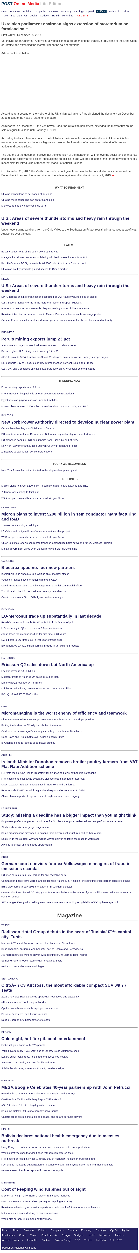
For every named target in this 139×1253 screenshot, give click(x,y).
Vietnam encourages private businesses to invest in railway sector (39, 345)
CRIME (5, 857)
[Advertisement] (27, 76)
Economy (66, 11)
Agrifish (100, 11)
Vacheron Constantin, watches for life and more (28, 1062)
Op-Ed (90, 11)
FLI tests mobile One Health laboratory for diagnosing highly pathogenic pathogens (48, 773)
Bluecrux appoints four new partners (38, 567)
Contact (45, 1240)
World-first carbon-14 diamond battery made (26, 1219)
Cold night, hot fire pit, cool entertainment (43, 1038)
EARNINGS (8, 658)
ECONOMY (8, 609)
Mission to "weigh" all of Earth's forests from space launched (35, 1195)
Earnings (79, 11)
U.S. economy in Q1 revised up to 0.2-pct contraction (31, 628)
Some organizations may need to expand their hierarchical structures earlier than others (51, 833)
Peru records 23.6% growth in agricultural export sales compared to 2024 (43, 790)
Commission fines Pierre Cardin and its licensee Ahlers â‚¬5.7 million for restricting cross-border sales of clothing (65, 880)
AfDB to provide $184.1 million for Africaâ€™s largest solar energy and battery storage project (55, 357)
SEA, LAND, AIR (10, 978)
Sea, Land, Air (19, 15)
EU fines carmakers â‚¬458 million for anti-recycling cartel (34, 875)
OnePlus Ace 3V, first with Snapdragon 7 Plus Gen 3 (31, 1099)
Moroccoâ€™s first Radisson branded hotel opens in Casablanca (38, 943)
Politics (27, 11)
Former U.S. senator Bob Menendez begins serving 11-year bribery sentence (45, 308)
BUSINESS (7, 332)
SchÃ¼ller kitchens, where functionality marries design (32, 1068)
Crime (126, 11)
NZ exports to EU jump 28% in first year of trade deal (31, 639)
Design (34, 15)
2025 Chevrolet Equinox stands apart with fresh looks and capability (40, 996)
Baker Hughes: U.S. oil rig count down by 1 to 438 (29, 351)
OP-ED (5, 706)
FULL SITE (116, 1240)
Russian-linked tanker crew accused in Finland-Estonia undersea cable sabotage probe (51, 314)
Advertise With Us (12, 1240)
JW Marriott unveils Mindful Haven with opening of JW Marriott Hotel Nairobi (44, 954)
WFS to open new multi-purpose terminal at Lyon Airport (33, 498)
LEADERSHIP (9, 808)
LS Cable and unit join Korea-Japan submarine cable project (35, 531)
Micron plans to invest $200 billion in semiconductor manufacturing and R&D (44, 406)
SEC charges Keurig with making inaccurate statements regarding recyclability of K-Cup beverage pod (59, 902)
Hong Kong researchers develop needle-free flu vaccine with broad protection (45, 1147)
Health (56, 15)
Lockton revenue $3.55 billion (18, 671)
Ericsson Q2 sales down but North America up (47, 664)
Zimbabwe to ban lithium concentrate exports (27, 451)
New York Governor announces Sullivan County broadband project (39, 445)
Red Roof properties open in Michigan (23, 966)
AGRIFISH (7, 755)
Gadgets (45, 15)
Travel (4, 15)
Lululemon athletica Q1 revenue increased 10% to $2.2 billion (36, 688)
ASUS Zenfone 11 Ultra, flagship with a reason (28, 1105)
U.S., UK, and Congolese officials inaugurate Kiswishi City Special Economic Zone (48, 368)
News (4, 11)
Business (15, 11)
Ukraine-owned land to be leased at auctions (26, 194)
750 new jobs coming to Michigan (20, 492)
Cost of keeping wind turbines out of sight (43, 1189)
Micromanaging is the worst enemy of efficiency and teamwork (64, 713)
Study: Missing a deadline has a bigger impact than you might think (68, 815)
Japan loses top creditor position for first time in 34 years (33, 634)
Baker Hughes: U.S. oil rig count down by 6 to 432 (29, 251)
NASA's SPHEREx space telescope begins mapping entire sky (37, 1201)
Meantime (67, 15)
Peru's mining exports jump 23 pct (35, 339)
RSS (77, 1240)
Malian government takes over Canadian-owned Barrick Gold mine (39, 548)
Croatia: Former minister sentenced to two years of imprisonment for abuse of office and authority (56, 320)
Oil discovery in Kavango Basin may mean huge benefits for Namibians (41, 731)
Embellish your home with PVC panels (23, 1045)
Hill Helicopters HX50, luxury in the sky (23, 1002)
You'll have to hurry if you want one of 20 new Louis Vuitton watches (40, 1051)
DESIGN (6, 1032)
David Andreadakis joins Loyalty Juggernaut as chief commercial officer (42, 585)
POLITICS (7, 415)
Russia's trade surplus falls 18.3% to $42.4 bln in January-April (37, 622)
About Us (32, 1240)
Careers (53, 11)
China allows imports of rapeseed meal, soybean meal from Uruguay (40, 796)
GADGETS (7, 1080)
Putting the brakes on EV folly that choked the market (31, 725)
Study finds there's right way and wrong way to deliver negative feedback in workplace (50, 839)
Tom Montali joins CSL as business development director (33, 591)
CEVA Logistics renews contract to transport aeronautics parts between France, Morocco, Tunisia (56, 543)
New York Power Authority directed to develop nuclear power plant (67, 422)
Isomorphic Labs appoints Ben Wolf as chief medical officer (35, 574)
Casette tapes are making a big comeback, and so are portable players (41, 1116)
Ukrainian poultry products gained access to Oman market (34, 269)
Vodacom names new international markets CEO (29, 579)
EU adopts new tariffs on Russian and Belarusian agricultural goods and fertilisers (48, 434)
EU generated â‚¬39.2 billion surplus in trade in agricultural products (40, 645)
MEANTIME (8, 1182)
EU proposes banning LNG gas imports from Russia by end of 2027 (39, 440)
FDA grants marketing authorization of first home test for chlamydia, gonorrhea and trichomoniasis (57, 1164)
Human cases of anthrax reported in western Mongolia (32, 1170)
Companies (40, 11)
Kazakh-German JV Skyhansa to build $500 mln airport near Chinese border (44, 263)
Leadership (113, 11)
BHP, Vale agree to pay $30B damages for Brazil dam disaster (36, 886)
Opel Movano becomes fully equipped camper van (29, 1008)
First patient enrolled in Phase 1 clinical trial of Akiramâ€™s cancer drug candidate (48, 1158)
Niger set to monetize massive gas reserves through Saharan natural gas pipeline (47, 719)
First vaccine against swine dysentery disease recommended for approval (43, 778)
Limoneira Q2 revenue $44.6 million (21, 682)
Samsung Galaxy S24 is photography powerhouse (29, 1111)
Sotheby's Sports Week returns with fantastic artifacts (31, 960)
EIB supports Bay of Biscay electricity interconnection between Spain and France (47, 363)
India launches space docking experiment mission (29, 1213)
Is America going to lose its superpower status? (28, 742)
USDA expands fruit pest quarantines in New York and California (38, 784)
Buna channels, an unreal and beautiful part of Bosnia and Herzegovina (42, 949)
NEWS (5, 278)
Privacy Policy (63, 1240)
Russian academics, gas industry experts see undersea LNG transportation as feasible (50, 1207)
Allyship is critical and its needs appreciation (26, 844)
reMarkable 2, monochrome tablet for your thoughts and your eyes (39, 1093)
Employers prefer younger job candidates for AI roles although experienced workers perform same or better (62, 821)
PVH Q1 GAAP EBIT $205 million (20, 694)
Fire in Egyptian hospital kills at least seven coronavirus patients (38, 393)
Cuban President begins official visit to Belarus (27, 428)
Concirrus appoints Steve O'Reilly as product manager (32, 597)
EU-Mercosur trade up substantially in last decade (51, 616)
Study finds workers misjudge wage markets (26, 827)
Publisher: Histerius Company (19, 1247)
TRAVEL (6, 925)
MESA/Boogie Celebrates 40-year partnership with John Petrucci (65, 1087)
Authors (119, 1235)
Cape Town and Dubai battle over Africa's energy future (32, 737)
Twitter (88, 1240)
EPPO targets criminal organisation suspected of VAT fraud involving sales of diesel (49, 296)
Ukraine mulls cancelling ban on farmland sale (27, 200)
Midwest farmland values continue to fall (24, 205)
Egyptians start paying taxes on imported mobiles (29, 400)
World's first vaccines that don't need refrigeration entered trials (37, 1153)
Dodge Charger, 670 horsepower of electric (26, 1020)
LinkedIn (101, 1240)
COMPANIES (8, 507)
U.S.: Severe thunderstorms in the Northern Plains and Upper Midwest (41, 302)
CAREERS (7, 561)
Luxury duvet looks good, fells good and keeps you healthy (34, 1056)
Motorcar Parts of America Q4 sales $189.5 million (30, 676)
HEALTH (6, 1129)
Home (5, 1230)
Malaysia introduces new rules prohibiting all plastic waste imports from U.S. (44, 257)
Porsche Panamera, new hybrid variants (24, 1014)
